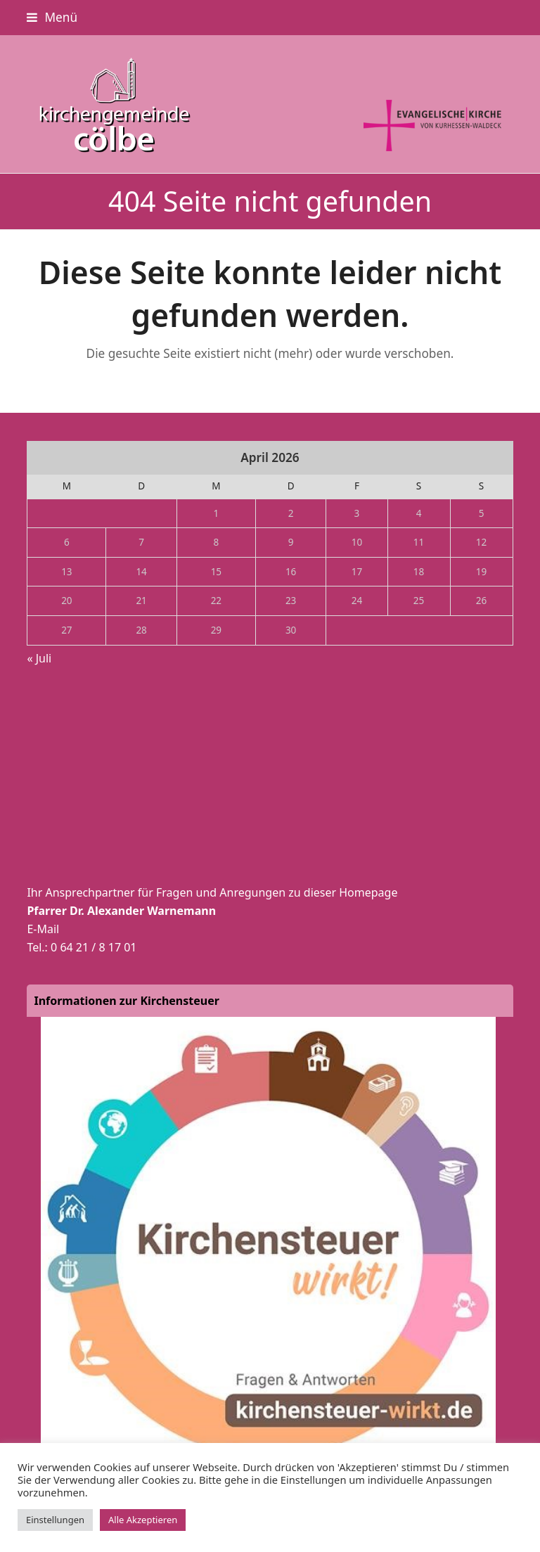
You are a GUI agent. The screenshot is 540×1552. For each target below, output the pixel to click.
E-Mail (43, 929)
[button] (52, 17)
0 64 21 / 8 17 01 (93, 947)
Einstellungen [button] (55, 1519)
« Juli (39, 658)
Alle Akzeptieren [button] (142, 1519)
